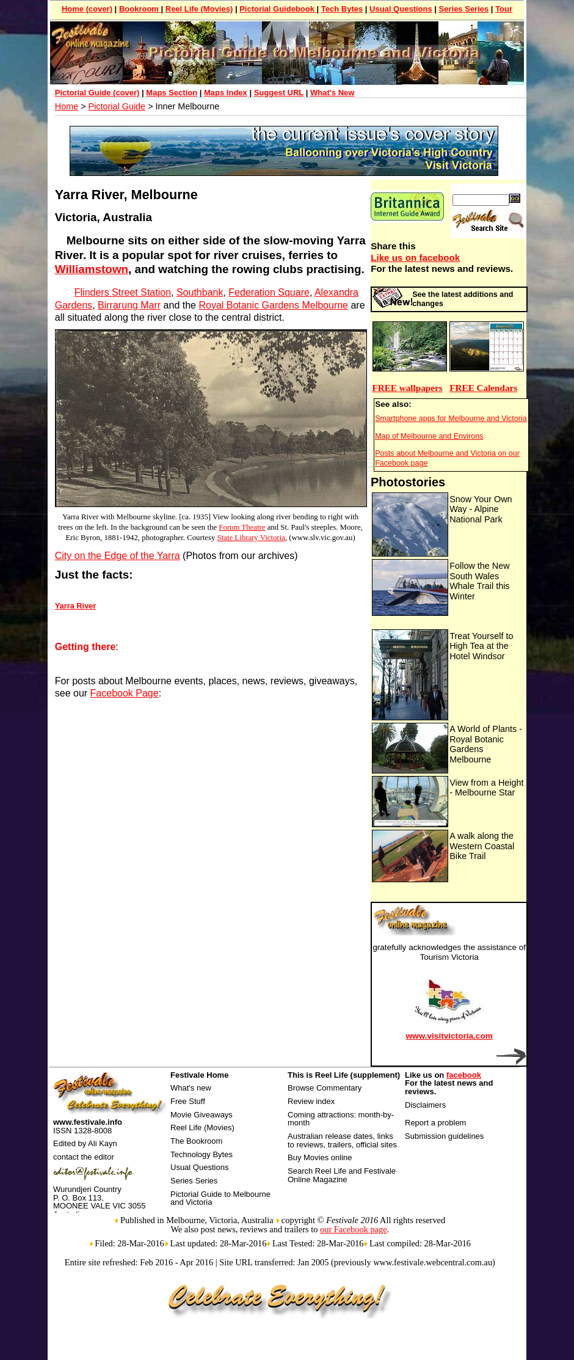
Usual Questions (400, 8)
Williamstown (91, 269)
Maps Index (225, 92)
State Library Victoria (251, 537)
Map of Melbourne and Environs (429, 436)
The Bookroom (196, 1141)
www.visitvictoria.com (449, 1035)
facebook (463, 1075)
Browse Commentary (324, 1087)
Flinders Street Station (122, 292)
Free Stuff (187, 1101)
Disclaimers (425, 1105)
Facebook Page (124, 693)
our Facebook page (353, 1229)
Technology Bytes (201, 1154)
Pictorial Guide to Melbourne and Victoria (220, 1198)
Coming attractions (321, 1114)
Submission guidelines (444, 1136)
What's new (190, 1087)
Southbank (199, 292)
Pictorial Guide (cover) (97, 92)
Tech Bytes (342, 8)
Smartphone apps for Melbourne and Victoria (451, 418)
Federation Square (269, 292)
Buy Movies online (320, 1157)
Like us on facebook (415, 257)
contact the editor (83, 1156)
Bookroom (140, 8)
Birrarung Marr (129, 305)
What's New (332, 92)
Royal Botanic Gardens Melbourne (273, 305)
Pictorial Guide (117, 106)
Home (66, 106)
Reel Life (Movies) (199, 8)
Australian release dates (330, 1136)
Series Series (464, 8)
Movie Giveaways (201, 1114)
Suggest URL (278, 92)
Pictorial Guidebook (277, 8)
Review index (311, 1101)
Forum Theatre (242, 527)
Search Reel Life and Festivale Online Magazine (342, 1175)
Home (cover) (87, 8)
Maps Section (171, 92)
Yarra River (75, 605)
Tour (503, 8)
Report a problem (435, 1122)
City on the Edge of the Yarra (117, 555)
